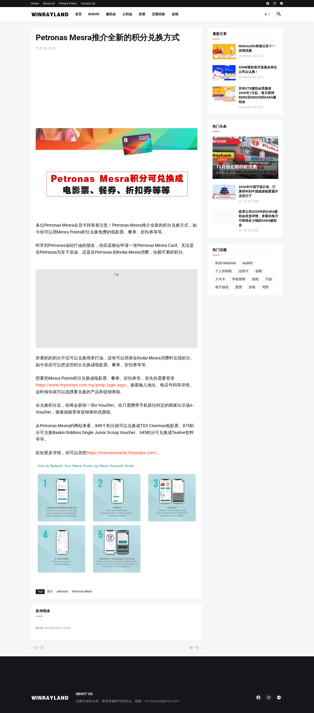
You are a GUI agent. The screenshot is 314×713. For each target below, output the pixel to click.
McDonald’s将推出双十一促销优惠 (257, 48)
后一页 (39, 648)
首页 (78, 14)
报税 (255, 279)
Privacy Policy (68, 3)
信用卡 (243, 271)
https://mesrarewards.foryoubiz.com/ (121, 452)
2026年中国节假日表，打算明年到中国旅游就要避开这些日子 (258, 191)
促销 (175, 14)
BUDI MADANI (225, 263)
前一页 (194, 648)
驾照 (265, 287)
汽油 (268, 279)
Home (35, 3)
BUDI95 (93, 14)
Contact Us (88, 3)
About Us (49, 3)
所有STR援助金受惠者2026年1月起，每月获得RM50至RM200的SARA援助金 (257, 95)
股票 (238, 287)
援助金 (111, 14)
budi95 (248, 263)
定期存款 (158, 14)
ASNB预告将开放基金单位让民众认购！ (258, 69)
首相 (252, 287)
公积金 (127, 14)
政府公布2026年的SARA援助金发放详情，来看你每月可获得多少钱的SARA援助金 (258, 218)
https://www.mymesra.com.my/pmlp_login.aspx (81, 384)
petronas (62, 591)
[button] (267, 14)
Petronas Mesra (82, 591)
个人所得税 (223, 271)
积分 (50, 591)
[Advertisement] (116, 89)
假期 (258, 271)
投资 (142, 14)
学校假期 (238, 279)
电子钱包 (222, 287)
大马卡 (220, 279)
